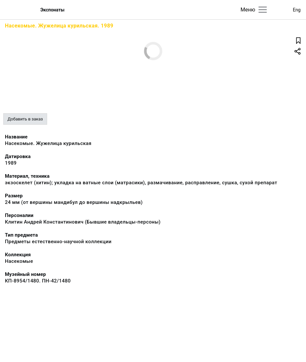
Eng (297, 9)
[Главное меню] (262, 9)
